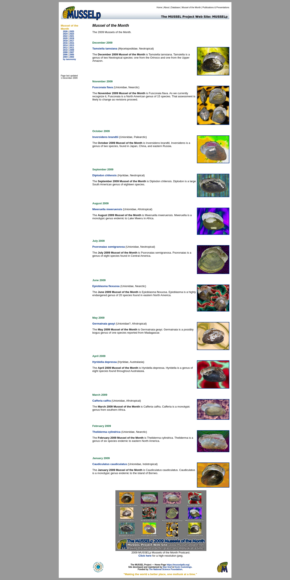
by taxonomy (69, 59)
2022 (65, 36)
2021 (71, 36)
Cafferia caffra (101, 400)
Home (159, 7)
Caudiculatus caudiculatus (109, 464)
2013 (71, 45)
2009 (71, 50)
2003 (71, 57)
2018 (65, 41)
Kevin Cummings (183, 567)
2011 (71, 48)
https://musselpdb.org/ (178, 565)
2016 (65, 43)
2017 (71, 41)
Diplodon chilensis (104, 175)
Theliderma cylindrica (106, 431)
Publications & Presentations (215, 7)
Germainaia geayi (103, 323)
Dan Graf (167, 567)
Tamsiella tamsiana (104, 48)
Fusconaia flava (102, 87)
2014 (65, 45)
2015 (71, 43)
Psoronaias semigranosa (108, 246)
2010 (65, 50)
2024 (65, 34)
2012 (65, 48)
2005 (71, 54)
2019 (71, 38)
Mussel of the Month (191, 7)
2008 (65, 52)
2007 (71, 52)
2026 (65, 31)
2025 (71, 31)
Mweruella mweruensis (107, 209)
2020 (65, 38)
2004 (65, 57)
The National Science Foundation (165, 569)
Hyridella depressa (104, 362)
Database (175, 7)
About (166, 7)
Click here (144, 555)
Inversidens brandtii (105, 137)
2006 (65, 54)
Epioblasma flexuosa (106, 286)
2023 (71, 34)
